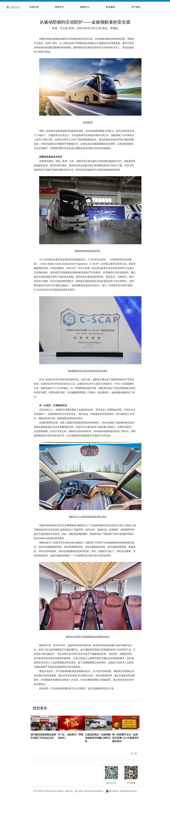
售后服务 (110, 27)
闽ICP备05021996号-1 (94, 811)
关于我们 (136, 27)
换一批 (134, 774)
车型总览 (34, 27)
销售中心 (59, 27)
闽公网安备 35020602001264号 (121, 811)
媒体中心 (85, 27)
